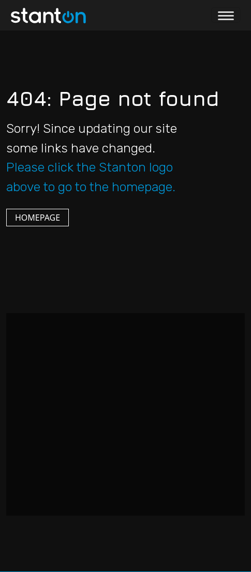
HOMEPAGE (37, 217)
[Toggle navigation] (226, 15)
